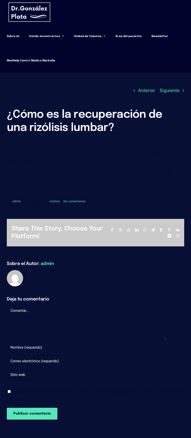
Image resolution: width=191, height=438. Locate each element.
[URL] (87, 374)
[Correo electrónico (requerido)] (87, 361)
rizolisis (54, 201)
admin (16, 201)
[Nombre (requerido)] (87, 347)
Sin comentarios (74, 201)
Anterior (146, 90)
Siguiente (170, 90)
